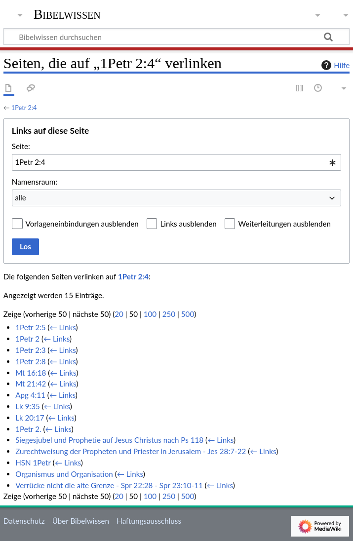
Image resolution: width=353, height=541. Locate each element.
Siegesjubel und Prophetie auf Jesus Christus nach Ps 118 (109, 439)
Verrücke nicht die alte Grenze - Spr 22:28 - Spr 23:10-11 (109, 485)
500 (187, 313)
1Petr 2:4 (24, 108)
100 (150, 313)
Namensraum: (34, 181)
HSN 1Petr (33, 462)
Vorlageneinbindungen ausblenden (82, 223)
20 (119, 313)
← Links (63, 327)
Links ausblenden (188, 223)
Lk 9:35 (27, 406)
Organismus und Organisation (64, 473)
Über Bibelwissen (80, 520)
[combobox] (176, 162)
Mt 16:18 (30, 372)
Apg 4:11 (30, 394)
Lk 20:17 (29, 417)
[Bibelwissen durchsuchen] (176, 36)
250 (168, 313)
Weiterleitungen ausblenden (284, 223)
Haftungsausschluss (149, 520)
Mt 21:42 (30, 383)
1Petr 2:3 (30, 350)
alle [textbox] (20, 197)
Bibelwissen (67, 14)
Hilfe (334, 65)
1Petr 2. (28, 429)
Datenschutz (24, 520)
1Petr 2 (27, 338)
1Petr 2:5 (30, 327)
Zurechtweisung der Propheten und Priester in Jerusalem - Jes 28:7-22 (130, 451)
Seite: (21, 146)
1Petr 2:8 (30, 361)
